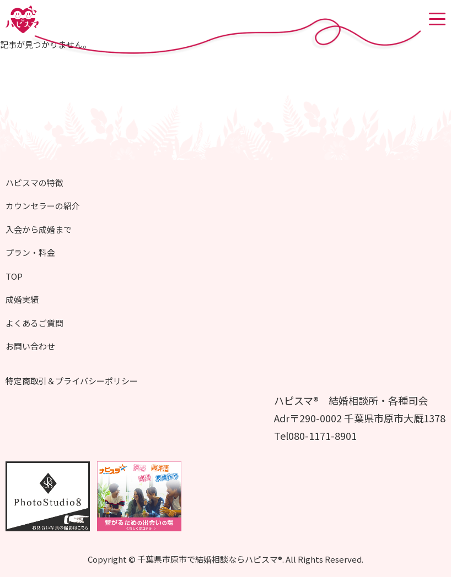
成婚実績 (22, 299)
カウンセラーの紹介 (43, 205)
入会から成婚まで (39, 229)
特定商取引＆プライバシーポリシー (72, 381)
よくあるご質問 (34, 323)
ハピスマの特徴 (34, 182)
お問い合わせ (30, 346)
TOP (14, 276)
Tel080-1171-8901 (315, 435)
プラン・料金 (30, 252)
